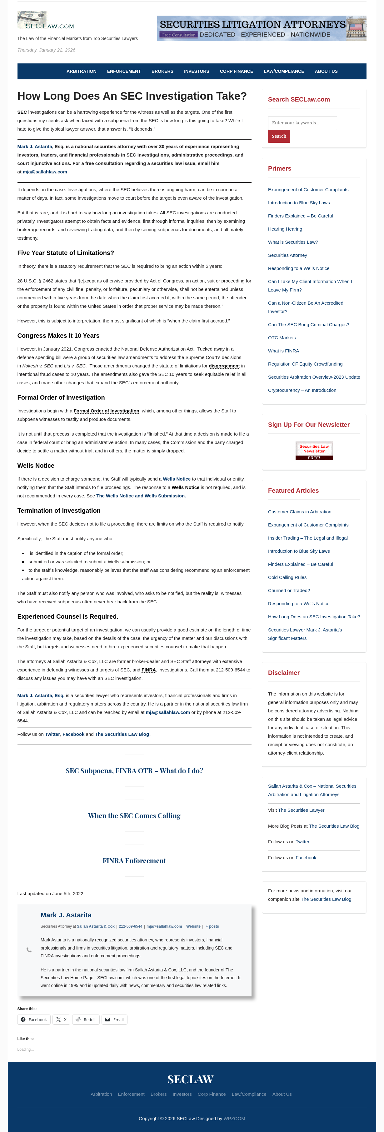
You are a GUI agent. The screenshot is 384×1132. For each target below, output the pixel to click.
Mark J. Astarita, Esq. (41, 695)
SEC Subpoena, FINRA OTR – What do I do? (134, 770)
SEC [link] (22, 112)
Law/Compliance (284, 71)
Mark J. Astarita (34, 146)
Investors (196, 71)
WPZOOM (234, 1118)
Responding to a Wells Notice (299, 268)
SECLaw (190, 1078)
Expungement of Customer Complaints (308, 189)
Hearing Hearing (285, 229)
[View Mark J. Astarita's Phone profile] (29, 950)
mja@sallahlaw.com (45, 171)
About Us (326, 71)
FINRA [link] (149, 669)
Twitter (52, 734)
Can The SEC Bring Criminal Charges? (308, 324)
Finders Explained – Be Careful (300, 215)
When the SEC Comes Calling (134, 815)
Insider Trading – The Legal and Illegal (308, 538)
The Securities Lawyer (301, 810)
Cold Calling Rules (287, 577)
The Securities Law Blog (123, 734)
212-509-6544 (130, 926)
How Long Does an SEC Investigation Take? (314, 616)
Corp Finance (236, 71)
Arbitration (81, 71)
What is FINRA (283, 350)
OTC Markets (282, 337)
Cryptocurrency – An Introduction (302, 390)
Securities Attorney (287, 255)
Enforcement (124, 71)
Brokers (162, 71)
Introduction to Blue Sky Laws (299, 202)
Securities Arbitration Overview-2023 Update (314, 377)
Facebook (73, 734)
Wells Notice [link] (186, 487)
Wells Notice (177, 478)
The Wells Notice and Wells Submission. (141, 495)
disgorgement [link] (224, 365)
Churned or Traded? (289, 590)
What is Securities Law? (293, 242)
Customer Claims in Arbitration (300, 511)
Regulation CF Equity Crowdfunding (305, 364)
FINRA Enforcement (134, 860)
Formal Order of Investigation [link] (106, 410)
